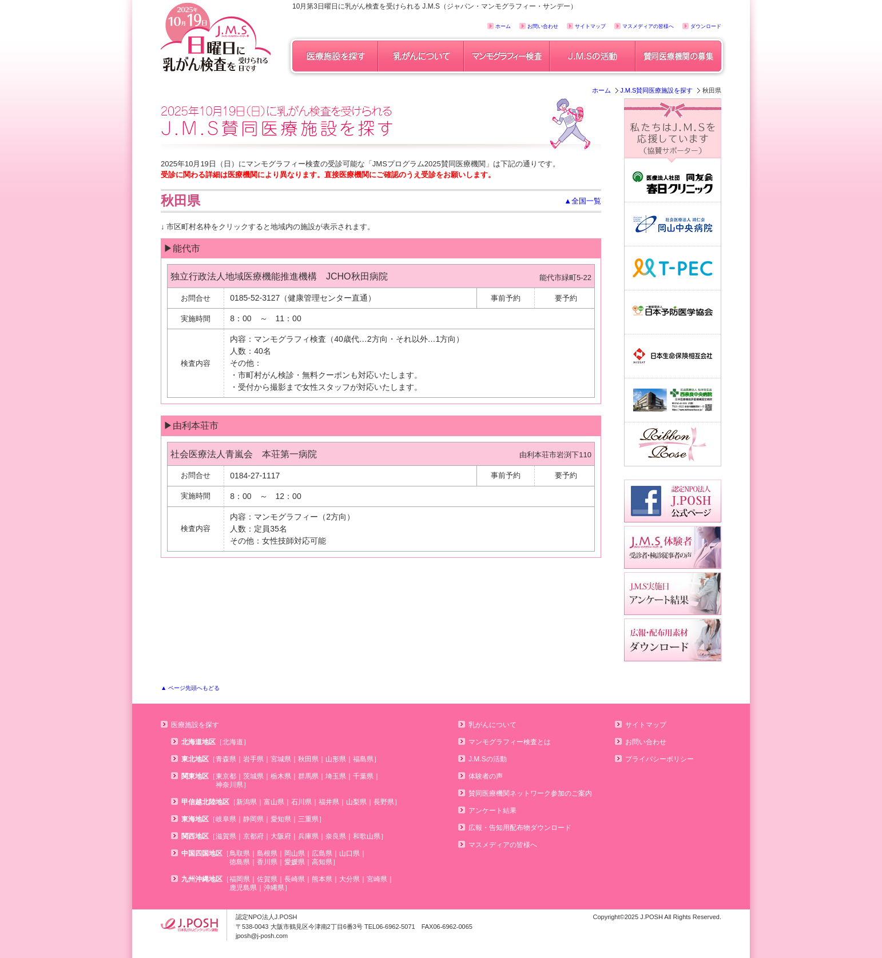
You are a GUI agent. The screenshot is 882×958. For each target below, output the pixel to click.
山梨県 (356, 802)
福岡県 (239, 879)
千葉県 (363, 776)
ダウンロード (705, 26)
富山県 (274, 802)
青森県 (226, 759)
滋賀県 (226, 836)
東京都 (226, 776)
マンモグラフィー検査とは (509, 742)
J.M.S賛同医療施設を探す (656, 90)
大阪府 (281, 836)
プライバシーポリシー (659, 759)
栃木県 (281, 776)
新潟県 (246, 802)
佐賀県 (267, 879)
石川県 (301, 802)
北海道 (233, 742)
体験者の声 (485, 776)
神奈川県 (229, 785)
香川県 (267, 862)
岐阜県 (226, 819)
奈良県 (335, 836)
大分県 (349, 879)
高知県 (322, 862)
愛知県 (281, 819)
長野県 (384, 802)
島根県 (267, 853)
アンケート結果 (492, 811)
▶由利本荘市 (191, 425)
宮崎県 (377, 879)
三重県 (308, 819)
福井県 (329, 802)
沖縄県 (274, 888)
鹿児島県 (243, 888)
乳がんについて (492, 725)
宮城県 (281, 759)
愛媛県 (294, 862)
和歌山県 (366, 836)
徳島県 (239, 862)
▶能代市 (182, 248)
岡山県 (294, 853)
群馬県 (308, 776)
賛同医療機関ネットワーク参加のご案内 (530, 793)
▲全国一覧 (582, 201)
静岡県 (253, 819)
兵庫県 (308, 836)
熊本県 (322, 879)
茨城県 (253, 776)
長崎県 (294, 879)
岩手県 (253, 759)
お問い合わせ (542, 26)
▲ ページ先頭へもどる (190, 688)
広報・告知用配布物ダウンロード (519, 828)
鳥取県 (239, 853)
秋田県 (308, 759)
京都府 (253, 836)
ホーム (503, 26)
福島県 (363, 759)
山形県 (335, 759)
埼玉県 (335, 776)
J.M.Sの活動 (487, 759)
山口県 (349, 853)
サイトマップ (590, 26)
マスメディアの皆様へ (648, 26)
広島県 (322, 853)
